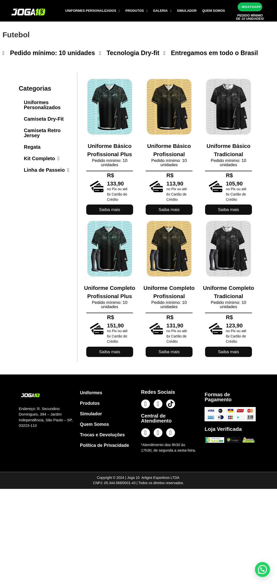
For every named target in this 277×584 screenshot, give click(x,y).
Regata (32, 147)
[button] (262, 569)
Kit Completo (41, 158)
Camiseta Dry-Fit (44, 119)
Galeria (162, 11)
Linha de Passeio (46, 170)
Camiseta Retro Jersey (42, 133)
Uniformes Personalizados (92, 11)
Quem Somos (213, 11)
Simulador (187, 11)
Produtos (136, 11)
